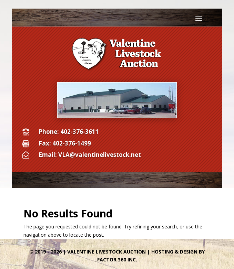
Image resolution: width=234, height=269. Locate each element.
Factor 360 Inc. (117, 259)
